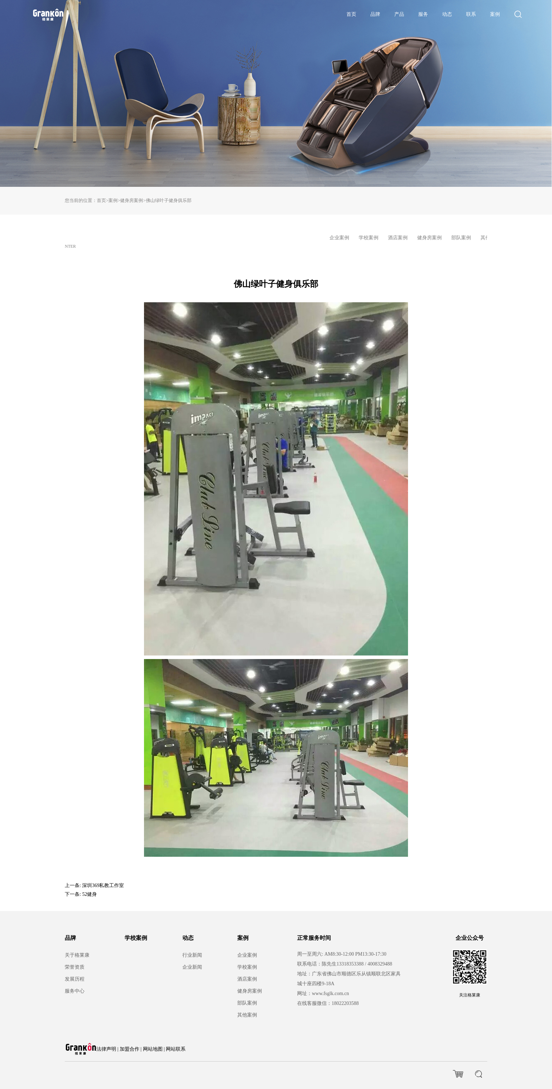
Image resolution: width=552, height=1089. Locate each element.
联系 (471, 14)
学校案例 (136, 938)
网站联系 (176, 1049)
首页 (351, 14)
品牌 (375, 14)
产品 (399, 14)
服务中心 (74, 991)
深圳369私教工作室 (103, 885)
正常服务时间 (314, 938)
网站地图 (153, 1049)
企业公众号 (470, 938)
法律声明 (106, 1049)
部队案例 (247, 1003)
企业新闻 (192, 967)
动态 (447, 14)
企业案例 (247, 955)
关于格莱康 (77, 955)
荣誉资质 (74, 967)
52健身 (89, 894)
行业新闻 (192, 955)
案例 (495, 14)
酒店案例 (247, 979)
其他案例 (247, 1015)
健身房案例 (131, 200)
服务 (423, 14)
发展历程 (74, 979)
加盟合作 (129, 1049)
